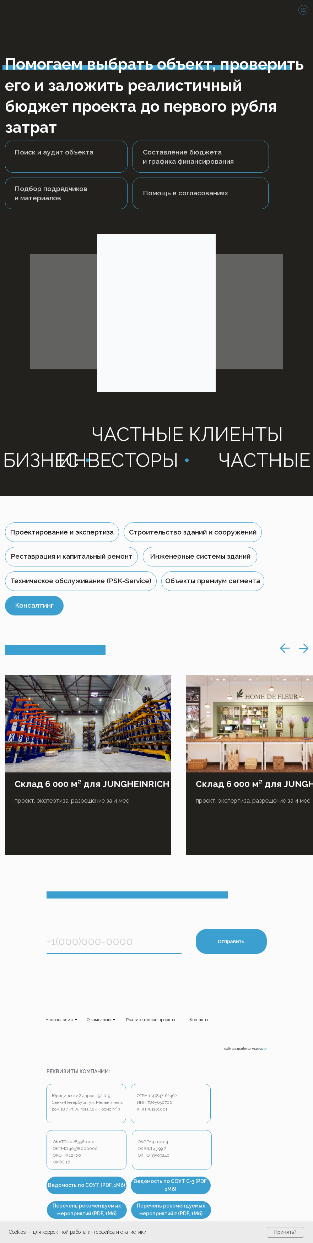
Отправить (231, 941)
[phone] (114, 941)
